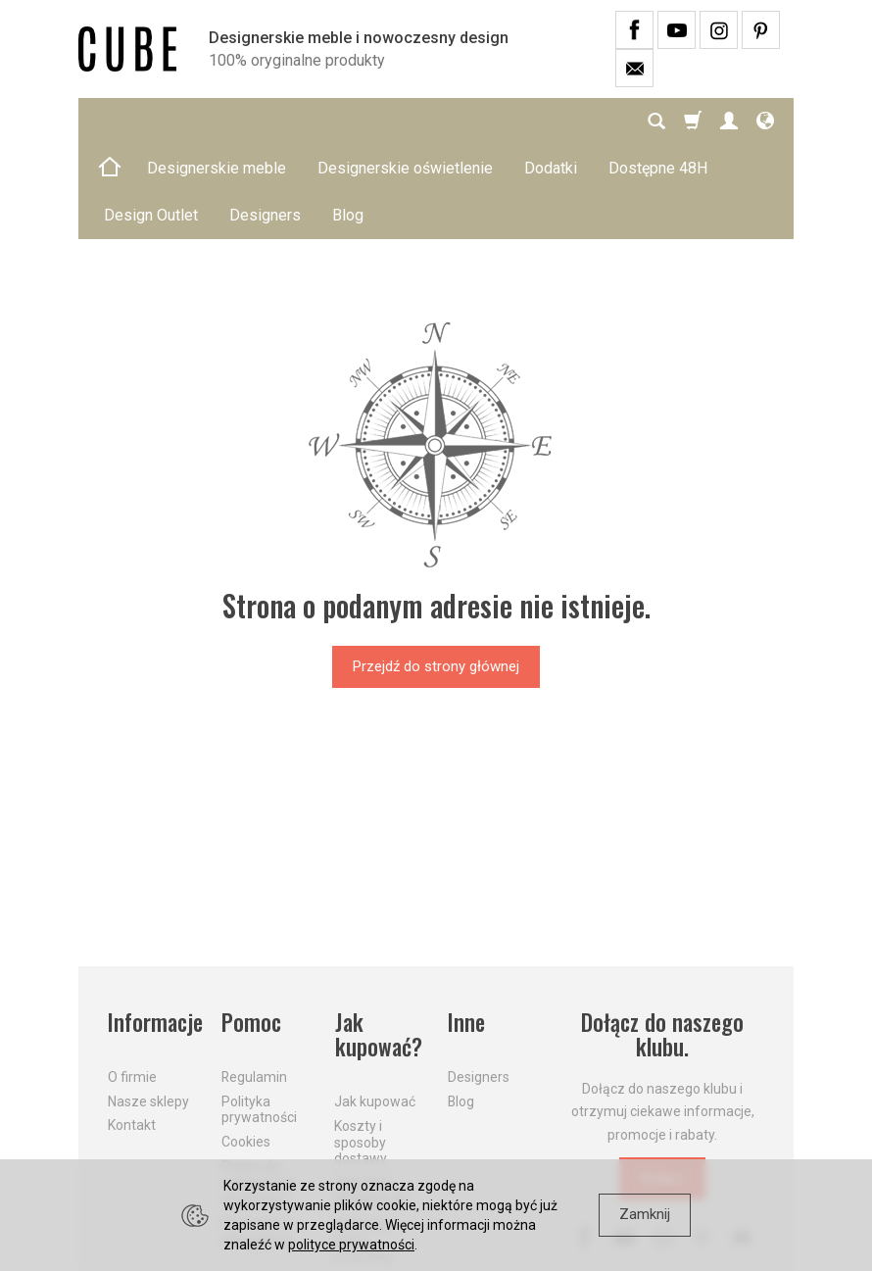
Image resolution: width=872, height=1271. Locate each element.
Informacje (153, 928)
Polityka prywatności (259, 1015)
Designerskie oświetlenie (405, 121)
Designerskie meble (216, 121)
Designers (478, 982)
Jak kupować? (377, 941)
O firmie (132, 982)
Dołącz (662, 1084)
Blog (461, 1006)
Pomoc (251, 928)
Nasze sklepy (148, 1006)
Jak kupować (374, 1007)
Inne (466, 928)
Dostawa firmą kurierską (362, 1145)
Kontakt (132, 1031)
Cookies (245, 1047)
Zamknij (644, 1214)
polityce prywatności (351, 1244)
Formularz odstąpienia (257, 1137)
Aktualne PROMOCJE (370, 1097)
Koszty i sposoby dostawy (360, 1047)
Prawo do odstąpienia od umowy (257, 1087)
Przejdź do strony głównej (436, 572)
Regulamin (254, 982)
